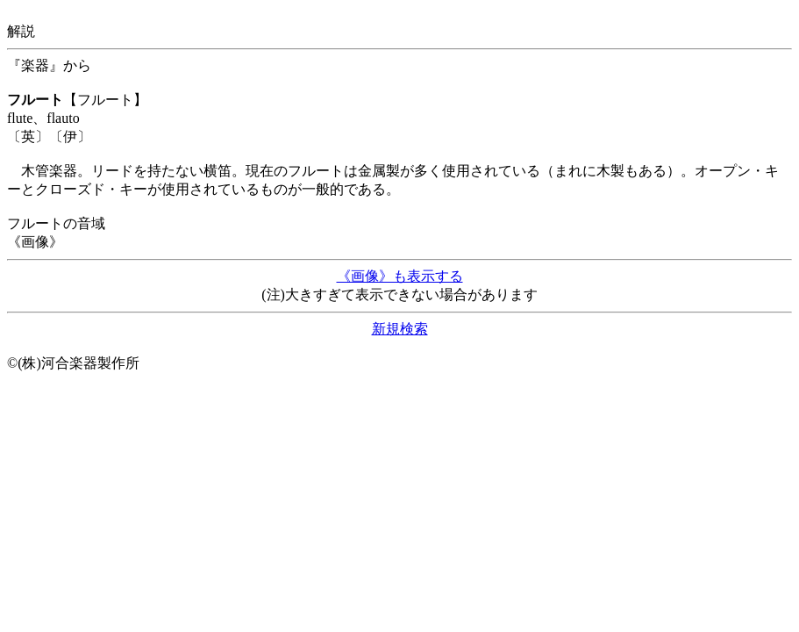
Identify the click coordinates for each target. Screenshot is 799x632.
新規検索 (400, 328)
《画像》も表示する (400, 276)
